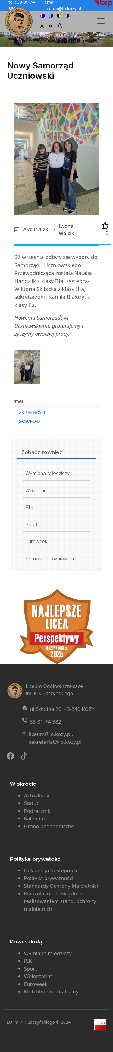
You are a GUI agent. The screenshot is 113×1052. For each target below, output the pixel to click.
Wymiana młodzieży (48, 953)
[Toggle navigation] (101, 21)
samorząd (29, 421)
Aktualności (32, 412)
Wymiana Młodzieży (47, 473)
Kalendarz (36, 818)
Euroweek (36, 541)
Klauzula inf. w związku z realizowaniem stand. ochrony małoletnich (60, 901)
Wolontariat (38, 490)
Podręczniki (38, 810)
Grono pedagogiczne (49, 826)
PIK (29, 507)
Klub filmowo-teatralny (51, 991)
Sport (31, 524)
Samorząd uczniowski (49, 559)
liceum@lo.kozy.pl (50, 733)
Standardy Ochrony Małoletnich (62, 885)
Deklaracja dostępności (52, 870)
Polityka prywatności (49, 878)
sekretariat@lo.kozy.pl (55, 741)
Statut (31, 803)
